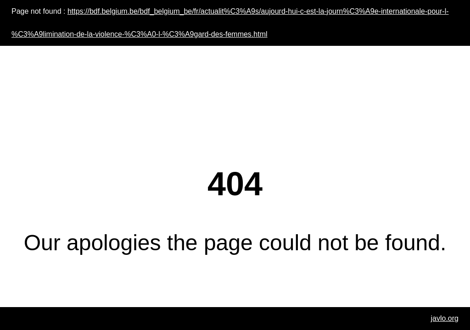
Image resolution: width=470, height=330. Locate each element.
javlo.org (445, 318)
